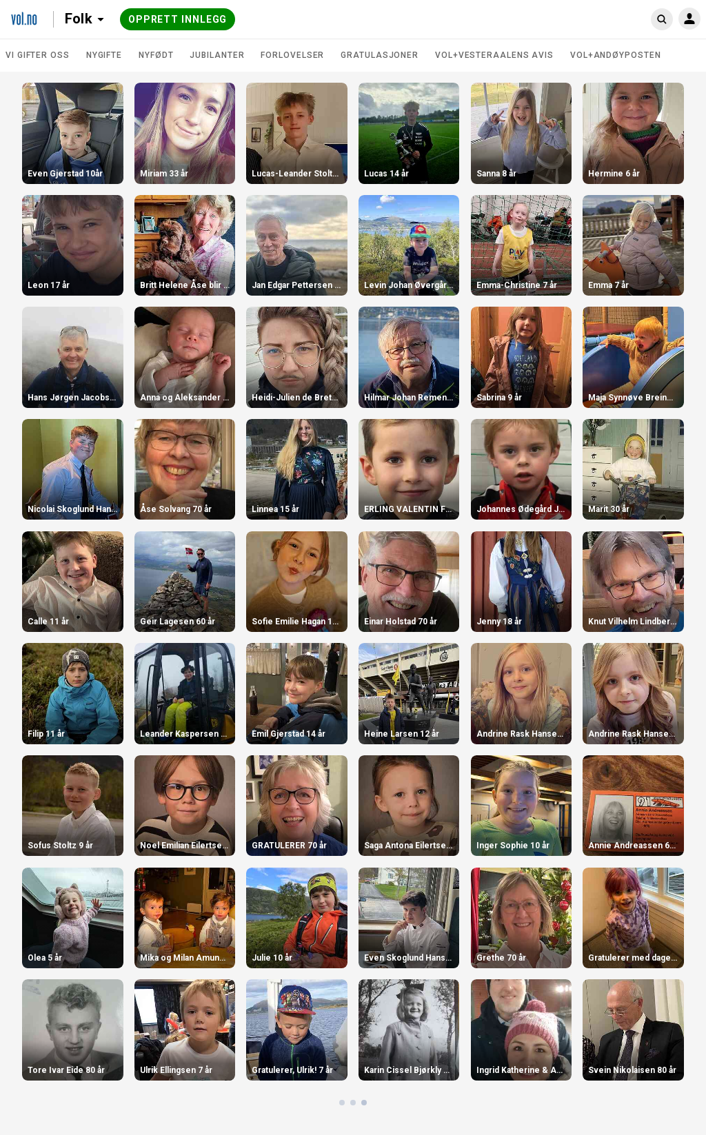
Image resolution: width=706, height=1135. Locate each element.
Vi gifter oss (38, 55)
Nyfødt (156, 55)
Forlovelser (292, 55)
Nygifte (104, 55)
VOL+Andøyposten (615, 55)
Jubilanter (217, 55)
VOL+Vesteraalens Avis (494, 55)
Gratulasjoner (379, 55)
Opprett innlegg (178, 19)
